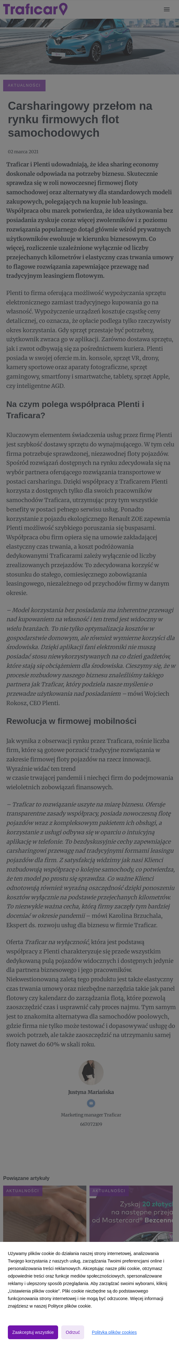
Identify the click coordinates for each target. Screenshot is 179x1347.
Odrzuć (73, 1332)
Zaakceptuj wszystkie (33, 1332)
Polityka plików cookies (114, 1332)
